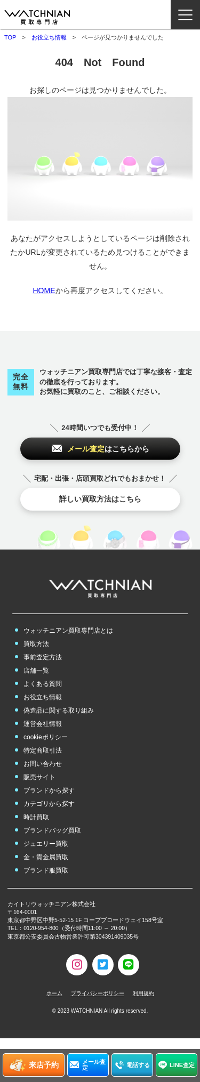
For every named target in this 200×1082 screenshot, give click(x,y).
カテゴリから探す (49, 804)
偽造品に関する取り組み (58, 710)
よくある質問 (42, 684)
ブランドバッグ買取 (52, 830)
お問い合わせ (42, 764)
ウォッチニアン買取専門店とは (68, 630)
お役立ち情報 (49, 37)
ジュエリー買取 (45, 843)
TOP (10, 37)
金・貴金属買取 (45, 857)
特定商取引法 (42, 750)
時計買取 (36, 817)
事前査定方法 (42, 657)
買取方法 (36, 644)
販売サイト (39, 777)
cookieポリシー (45, 737)
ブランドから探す (49, 790)
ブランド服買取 (45, 870)
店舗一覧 (36, 670)
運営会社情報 (42, 724)
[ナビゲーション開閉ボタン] (185, 14)
